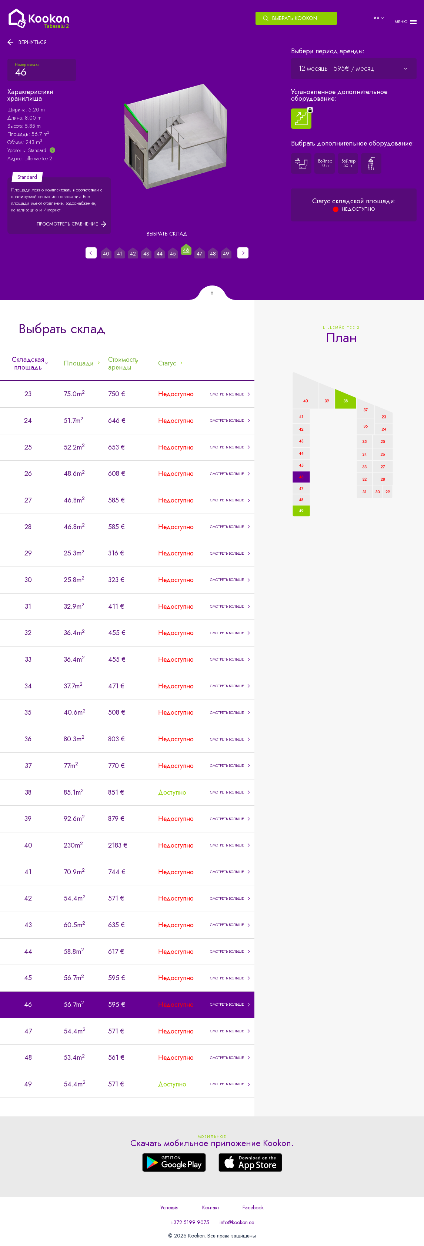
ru (377, 18)
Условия (169, 1207)
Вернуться (33, 42)
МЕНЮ (401, 21)
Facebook (253, 1207)
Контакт (210, 1207)
